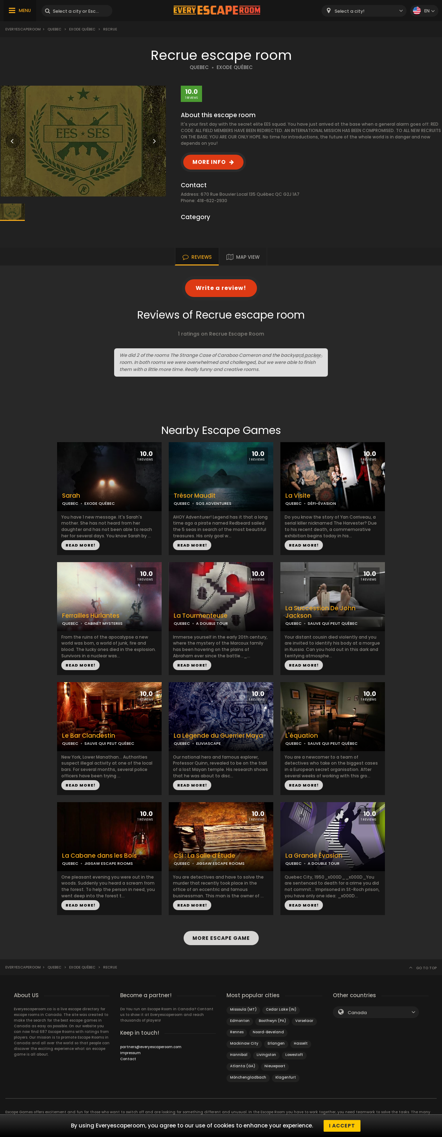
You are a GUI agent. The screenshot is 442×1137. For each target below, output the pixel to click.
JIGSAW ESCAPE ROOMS (108, 863)
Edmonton (240, 1020)
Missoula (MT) (243, 1009)
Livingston (266, 1054)
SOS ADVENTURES (213, 503)
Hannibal (238, 1054)
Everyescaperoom (23, 29)
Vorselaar (304, 1020)
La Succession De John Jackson (320, 612)
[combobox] (364, 11)
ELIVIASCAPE (208, 743)
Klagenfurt (285, 1077)
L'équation (301, 735)
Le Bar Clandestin (88, 735)
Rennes (237, 1032)
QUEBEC (199, 67)
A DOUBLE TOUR (212, 623)
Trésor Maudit (195, 495)
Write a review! (221, 288)
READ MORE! (80, 545)
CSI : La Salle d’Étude (204, 855)
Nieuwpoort (274, 1066)
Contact (128, 1059)
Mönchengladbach (248, 1077)
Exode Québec (82, 29)
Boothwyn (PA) (272, 1020)
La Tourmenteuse (201, 615)
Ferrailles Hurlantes (90, 615)
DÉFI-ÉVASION (322, 503)
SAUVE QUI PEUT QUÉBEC (333, 623)
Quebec (54, 29)
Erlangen (276, 1043)
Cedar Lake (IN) (281, 1009)
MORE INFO (209, 162)
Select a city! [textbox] (349, 11)
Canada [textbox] (357, 1013)
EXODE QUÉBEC (235, 67)
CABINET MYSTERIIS (103, 623)
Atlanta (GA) (242, 1066)
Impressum (130, 1053)
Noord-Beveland (268, 1032)
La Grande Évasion (313, 855)
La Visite (297, 495)
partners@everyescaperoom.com (150, 1047)
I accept (342, 1125)
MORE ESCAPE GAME (221, 938)
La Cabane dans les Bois (99, 855)
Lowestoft (294, 1054)
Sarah (71, 495)
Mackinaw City (244, 1043)
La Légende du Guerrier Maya (218, 735)
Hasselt (301, 1043)
